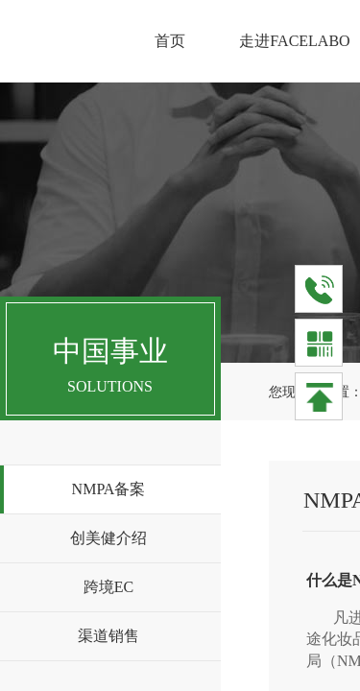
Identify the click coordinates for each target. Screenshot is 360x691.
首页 (170, 41)
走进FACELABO (294, 41)
